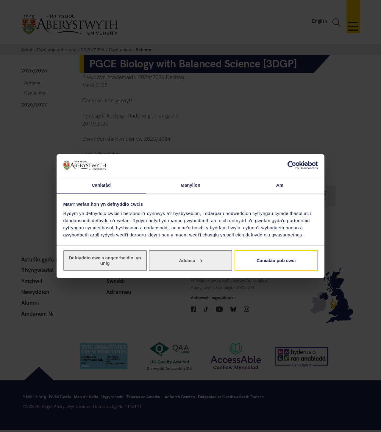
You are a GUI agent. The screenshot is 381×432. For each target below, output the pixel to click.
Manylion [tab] (190, 184)
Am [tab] (279, 184)
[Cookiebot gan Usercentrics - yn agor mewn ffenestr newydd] (292, 165)
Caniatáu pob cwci (276, 260)
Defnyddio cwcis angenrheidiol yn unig (105, 261)
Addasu (190, 260)
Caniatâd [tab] (101, 184)
